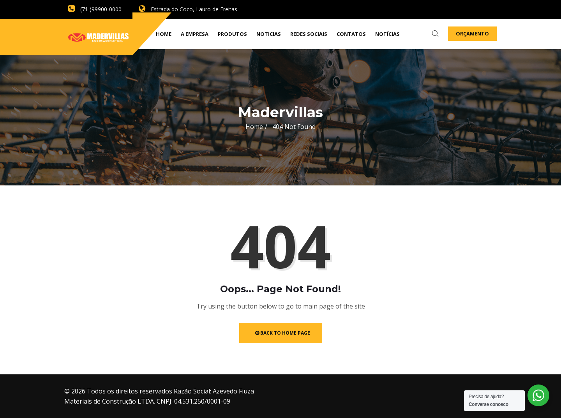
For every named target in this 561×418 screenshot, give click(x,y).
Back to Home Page (282, 333)
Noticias (268, 33)
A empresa (194, 33)
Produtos (232, 33)
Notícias (387, 33)
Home (254, 126)
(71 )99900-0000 (95, 9)
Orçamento (472, 33)
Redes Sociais (308, 33)
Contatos (351, 33)
